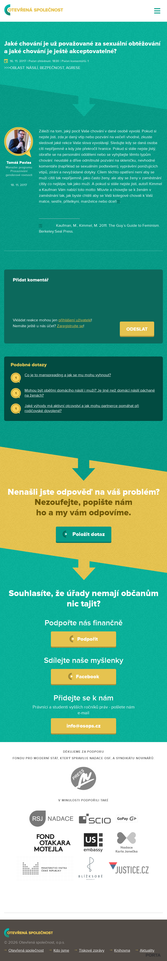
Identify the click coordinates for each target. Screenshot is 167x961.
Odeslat (137, 329)
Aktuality (147, 950)
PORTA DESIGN (153, 955)
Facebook (83, 676)
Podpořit (83, 638)
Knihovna (122, 950)
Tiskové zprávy (91, 950)
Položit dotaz (83, 534)
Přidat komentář (30, 280)
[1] (118, 201)
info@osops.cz (84, 726)
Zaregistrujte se (70, 326)
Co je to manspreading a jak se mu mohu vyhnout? (68, 375)
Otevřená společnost (26, 950)
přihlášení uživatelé (74, 320)
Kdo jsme (61, 950)
